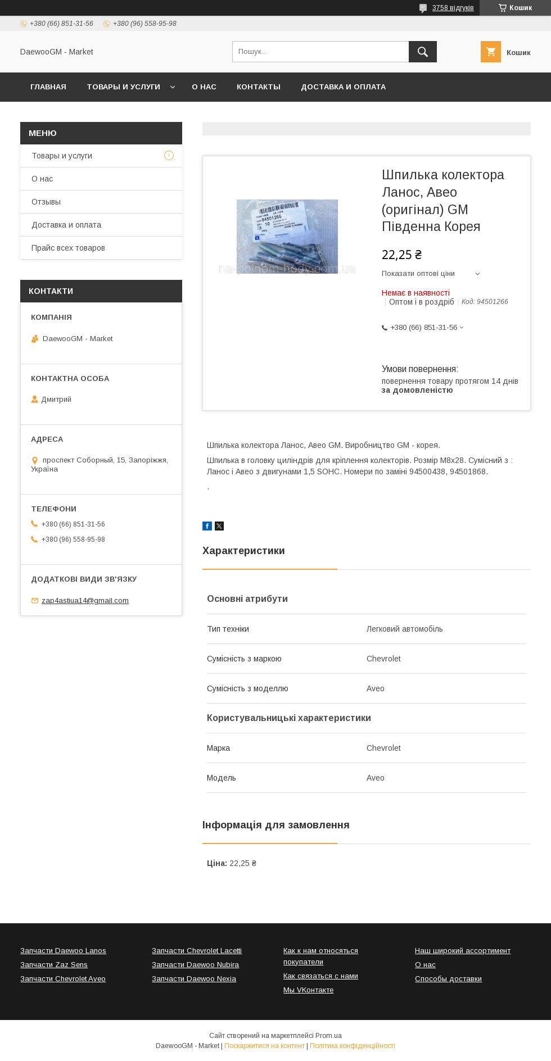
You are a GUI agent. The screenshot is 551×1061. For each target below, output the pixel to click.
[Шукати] (423, 51)
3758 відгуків (453, 8)
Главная (48, 87)
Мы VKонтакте (308, 990)
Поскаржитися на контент (264, 1046)
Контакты (259, 87)
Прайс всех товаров (68, 247)
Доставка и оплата (343, 87)
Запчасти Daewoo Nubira (195, 964)
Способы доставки (448, 978)
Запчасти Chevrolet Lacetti (197, 950)
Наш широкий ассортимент (463, 950)
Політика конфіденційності (352, 1046)
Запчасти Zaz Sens (54, 964)
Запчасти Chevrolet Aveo (63, 978)
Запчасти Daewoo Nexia (194, 978)
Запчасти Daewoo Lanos (63, 950)
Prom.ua (328, 1036)
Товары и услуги (123, 87)
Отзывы (46, 201)
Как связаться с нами (320, 976)
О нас (204, 87)
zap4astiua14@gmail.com (85, 600)
